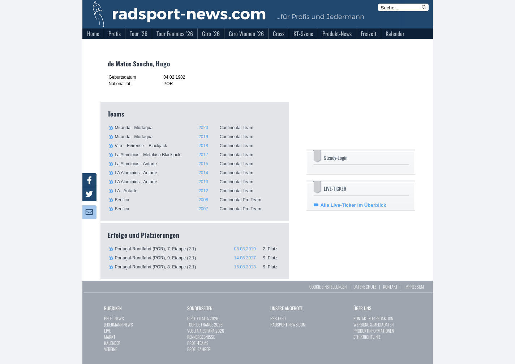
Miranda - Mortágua (198, 127)
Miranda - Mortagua (198, 136)
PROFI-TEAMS (198, 343)
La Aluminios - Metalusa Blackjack (198, 154)
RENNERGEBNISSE (201, 337)
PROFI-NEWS (114, 318)
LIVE (107, 331)
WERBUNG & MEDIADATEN (373, 324)
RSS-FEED (278, 318)
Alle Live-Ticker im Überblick (353, 205)
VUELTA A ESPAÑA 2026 (205, 331)
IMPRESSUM (414, 287)
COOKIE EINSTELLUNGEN (328, 287)
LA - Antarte (198, 190)
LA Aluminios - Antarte (198, 172)
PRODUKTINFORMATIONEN (373, 331)
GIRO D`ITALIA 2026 (202, 318)
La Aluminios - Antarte (198, 163)
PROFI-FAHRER (198, 349)
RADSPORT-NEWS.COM (288, 324)
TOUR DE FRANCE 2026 (205, 324)
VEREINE (110, 349)
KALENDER (112, 343)
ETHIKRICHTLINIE (367, 337)
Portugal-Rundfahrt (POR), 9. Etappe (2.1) (198, 257)
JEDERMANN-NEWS (118, 324)
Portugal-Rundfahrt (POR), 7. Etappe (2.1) (198, 248)
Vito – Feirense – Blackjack (198, 145)
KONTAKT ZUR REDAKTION (373, 318)
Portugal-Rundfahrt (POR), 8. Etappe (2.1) (198, 266)
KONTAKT (390, 287)
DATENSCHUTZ (364, 287)
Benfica (198, 199)
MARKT (109, 337)
